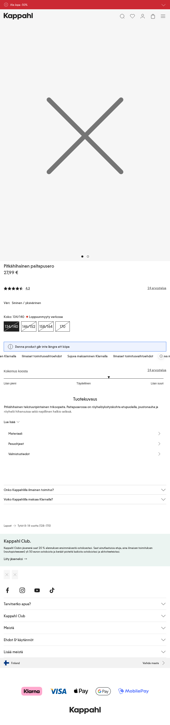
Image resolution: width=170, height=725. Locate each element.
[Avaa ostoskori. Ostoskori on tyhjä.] (153, 16)
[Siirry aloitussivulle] (18, 16)
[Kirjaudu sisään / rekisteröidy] (143, 16)
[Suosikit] (132, 16)
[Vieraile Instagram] (22, 590)
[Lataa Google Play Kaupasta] (15, 574)
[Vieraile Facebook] (7, 590)
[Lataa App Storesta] (7, 574)
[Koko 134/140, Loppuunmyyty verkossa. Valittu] (11, 326)
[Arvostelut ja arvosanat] (85, 288)
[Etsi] (122, 16)
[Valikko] (163, 16)
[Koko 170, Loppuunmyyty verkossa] (62, 326)
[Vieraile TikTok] (52, 590)
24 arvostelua (157, 370)
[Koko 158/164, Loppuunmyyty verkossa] (46, 326)
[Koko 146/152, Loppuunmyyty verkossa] (28, 326)
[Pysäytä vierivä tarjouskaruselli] (161, 356)
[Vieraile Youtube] (37, 590)
